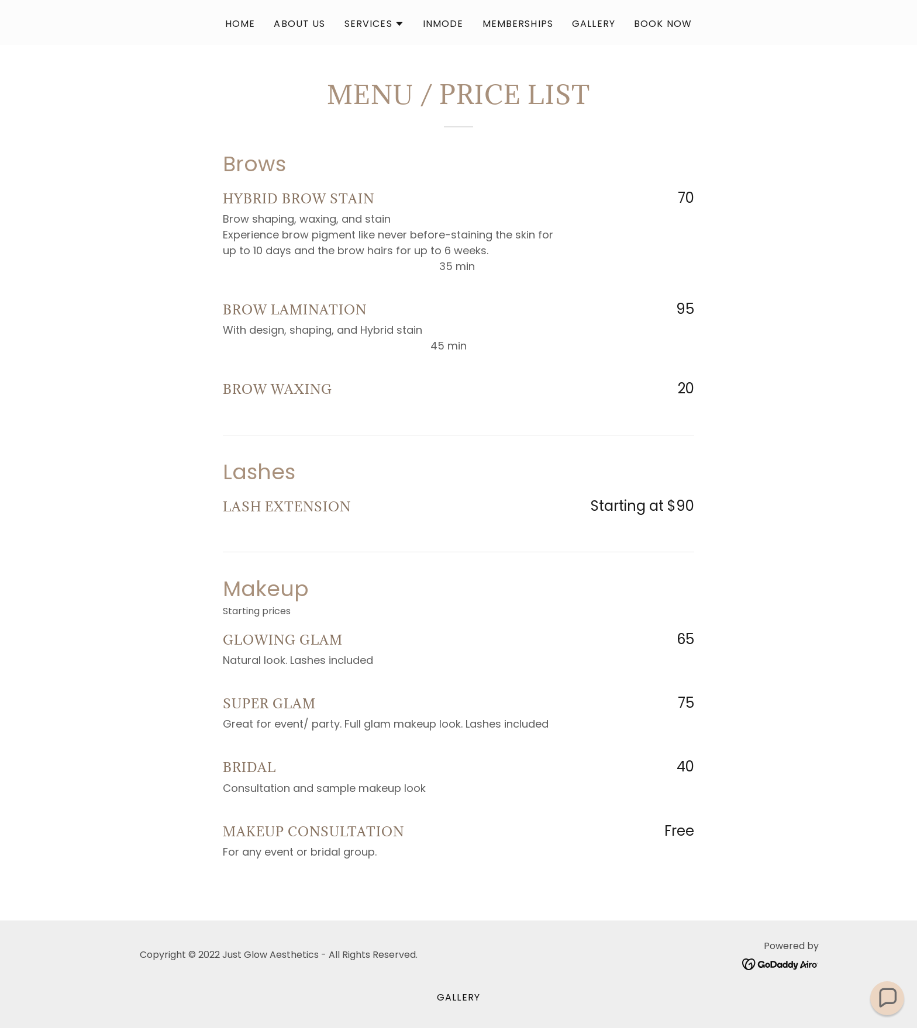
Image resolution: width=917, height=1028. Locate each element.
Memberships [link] (518, 23)
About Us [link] (299, 23)
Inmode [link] (443, 23)
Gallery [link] (593, 23)
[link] (780, 963)
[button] (374, 24)
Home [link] (240, 23)
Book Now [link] (663, 23)
